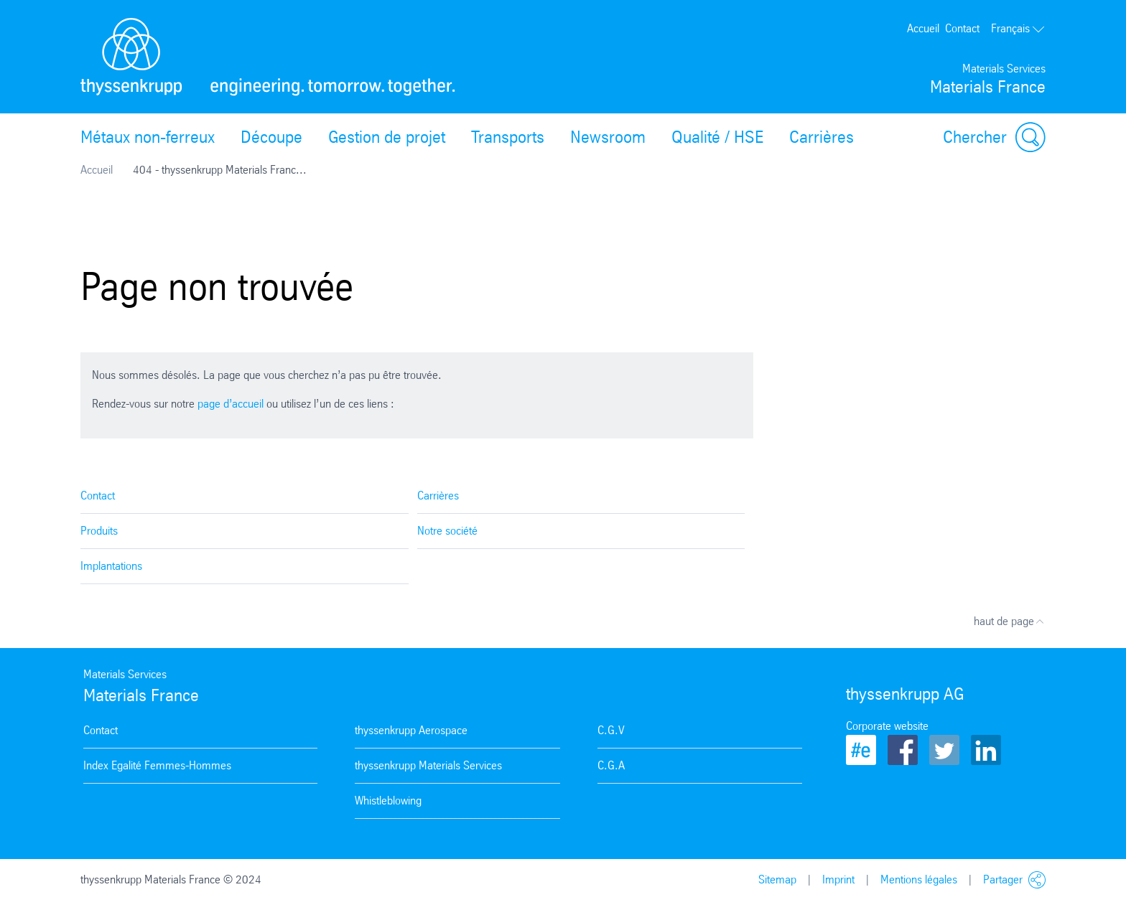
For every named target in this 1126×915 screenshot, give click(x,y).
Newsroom (608, 137)
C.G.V (611, 730)
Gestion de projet (386, 137)
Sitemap (777, 879)
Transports (507, 137)
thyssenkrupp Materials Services (428, 765)
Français (1018, 28)
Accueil (923, 28)
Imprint (838, 879)
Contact (962, 28)
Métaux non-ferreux (147, 137)
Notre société (447, 531)
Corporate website (887, 726)
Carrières (821, 137)
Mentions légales (918, 879)
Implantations (111, 566)
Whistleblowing (388, 800)
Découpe (271, 137)
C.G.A (611, 765)
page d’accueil (230, 403)
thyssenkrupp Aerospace (411, 730)
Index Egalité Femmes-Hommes (157, 765)
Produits (99, 531)
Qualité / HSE (717, 137)
